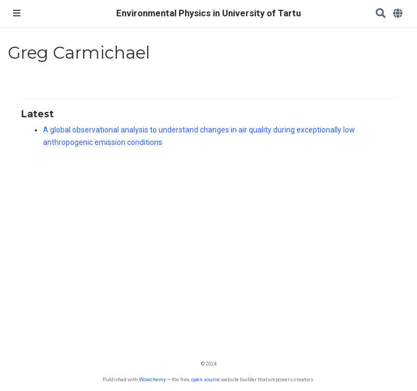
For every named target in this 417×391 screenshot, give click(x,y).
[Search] (381, 14)
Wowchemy (152, 379)
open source (205, 379)
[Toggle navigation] (17, 13)
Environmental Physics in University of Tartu (208, 13)
